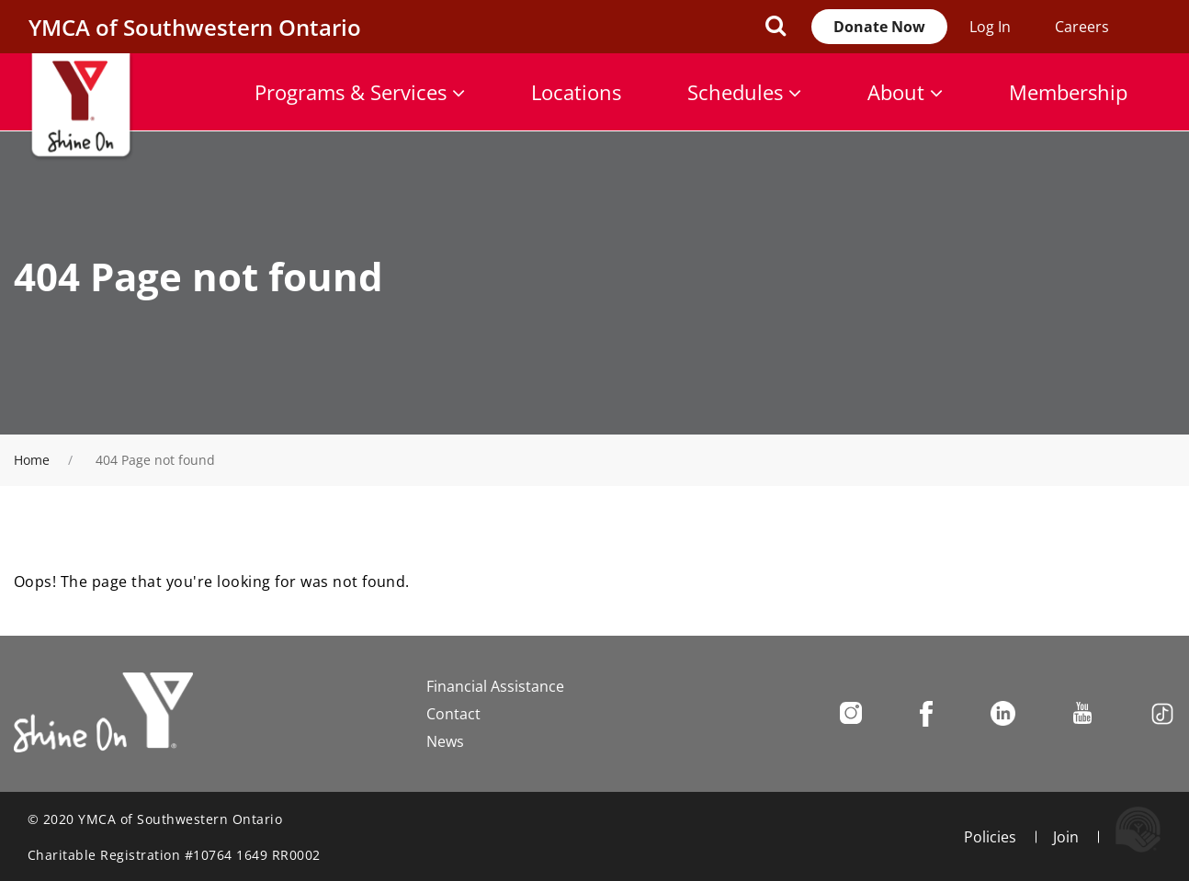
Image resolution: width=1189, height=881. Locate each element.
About (905, 92)
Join (1066, 837)
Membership (1068, 92)
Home (32, 460)
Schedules (744, 92)
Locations (576, 92)
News (445, 741)
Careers (1082, 27)
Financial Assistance (495, 686)
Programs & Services (360, 92)
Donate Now (879, 27)
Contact (453, 714)
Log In (990, 27)
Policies (990, 837)
